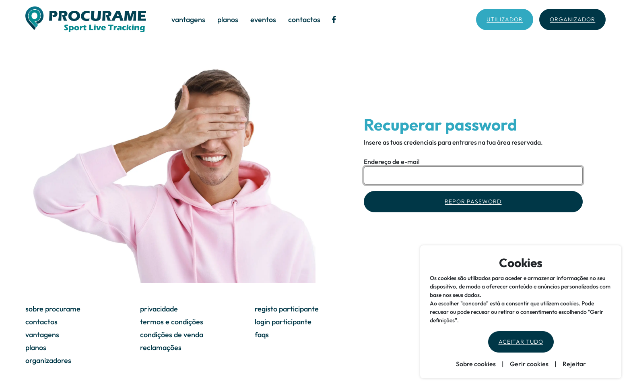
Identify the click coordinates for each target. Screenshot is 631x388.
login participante (283, 321)
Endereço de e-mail (392, 162)
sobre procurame (52, 308)
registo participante (287, 308)
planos (227, 19)
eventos (263, 19)
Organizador (572, 19)
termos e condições (171, 321)
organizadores (48, 360)
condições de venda (171, 334)
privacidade (159, 308)
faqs (262, 334)
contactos (304, 19)
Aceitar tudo (521, 341)
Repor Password (473, 201)
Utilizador (505, 19)
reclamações (160, 347)
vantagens (188, 19)
